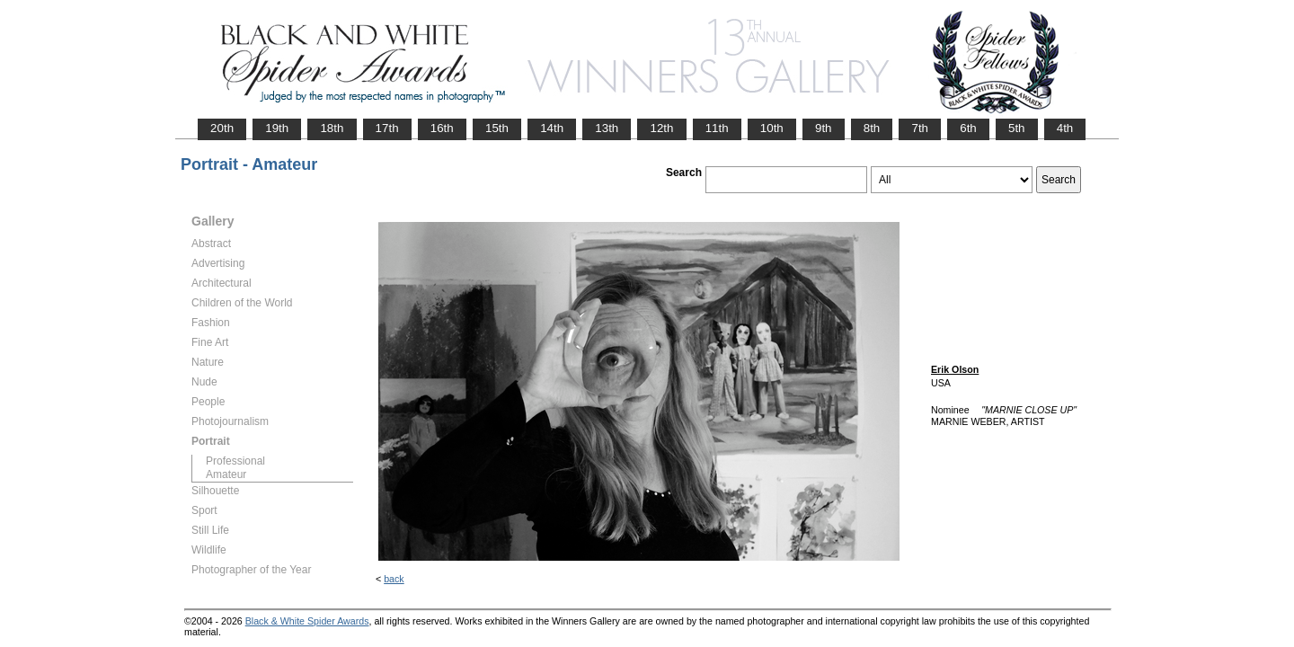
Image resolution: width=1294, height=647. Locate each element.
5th (1016, 128)
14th (551, 128)
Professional (235, 461)
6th (968, 128)
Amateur (226, 474)
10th (771, 128)
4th (1065, 128)
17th (387, 128)
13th (606, 128)
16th (442, 128)
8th (872, 128)
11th (717, 128)
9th (823, 128)
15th (496, 128)
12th (661, 128)
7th (919, 128)
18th (331, 128)
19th (276, 128)
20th (222, 128)
